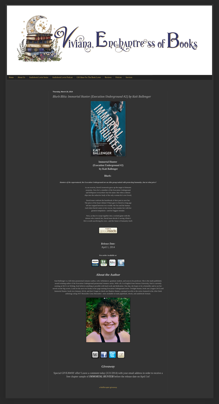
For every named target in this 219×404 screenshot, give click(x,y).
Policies (118, 77)
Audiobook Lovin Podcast (62, 77)
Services (129, 77)
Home (11, 77)
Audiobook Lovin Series (38, 77)
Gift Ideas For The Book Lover (89, 77)
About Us (21, 77)
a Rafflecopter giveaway (108, 387)
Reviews (108, 77)
